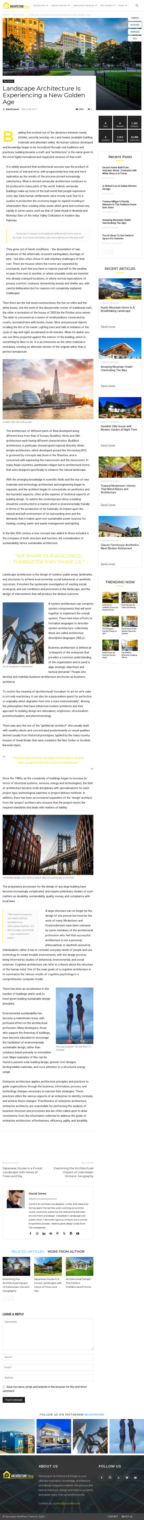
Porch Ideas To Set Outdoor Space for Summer (118, 237)
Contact (113, 1516)
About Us (127, 1516)
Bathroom (108, 194)
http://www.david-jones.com (43, 1198)
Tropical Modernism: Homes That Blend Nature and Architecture (118, 489)
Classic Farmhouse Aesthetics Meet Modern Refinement (120, 546)
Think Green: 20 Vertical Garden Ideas (109, 655)
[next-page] (11, 1298)
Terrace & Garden (112, 243)
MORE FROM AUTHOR (66, 1251)
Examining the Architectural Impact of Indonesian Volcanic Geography (73, 1172)
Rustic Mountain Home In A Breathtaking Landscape (118, 309)
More (122, 5)
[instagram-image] (17, 1436)
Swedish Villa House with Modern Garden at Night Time (119, 428)
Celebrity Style (110, 212)
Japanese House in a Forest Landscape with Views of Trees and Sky (22, 1172)
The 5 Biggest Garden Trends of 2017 (109, 631)
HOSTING (135, 24)
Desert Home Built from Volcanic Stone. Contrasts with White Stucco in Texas (119, 170)
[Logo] (17, 5)
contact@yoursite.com (66, 1503)
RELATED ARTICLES (27, 1251)
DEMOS (135, 17)
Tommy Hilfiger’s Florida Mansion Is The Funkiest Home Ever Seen (119, 204)
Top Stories (107, 5)
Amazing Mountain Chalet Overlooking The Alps (116, 221)
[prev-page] (5, 1298)
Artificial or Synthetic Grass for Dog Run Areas (110, 607)
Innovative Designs (85, 5)
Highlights (108, 178)
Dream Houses (60, 5)
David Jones (12, 109)
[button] (136, 5)
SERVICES (135, 31)
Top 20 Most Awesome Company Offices (129, 655)
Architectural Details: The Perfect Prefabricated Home (78, 1283)
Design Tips (40, 5)
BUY (135, 38)
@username (95, 1414)
